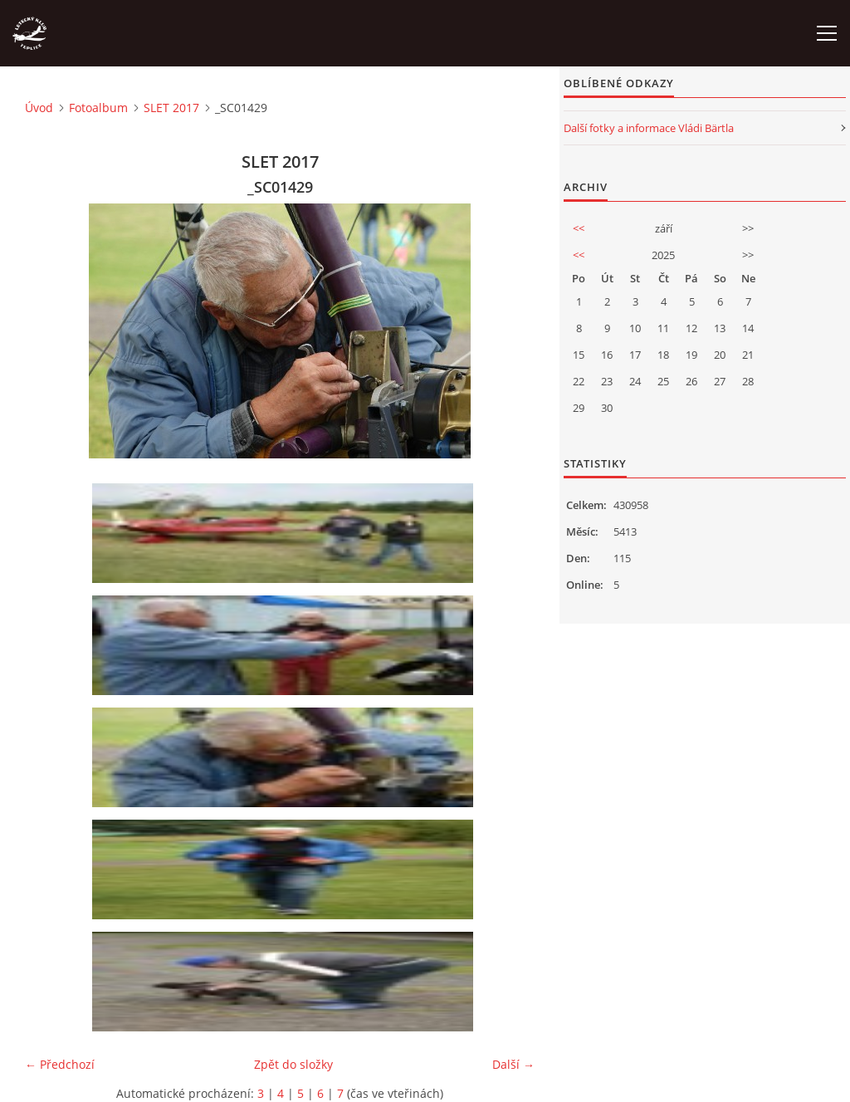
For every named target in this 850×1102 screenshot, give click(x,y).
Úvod (39, 107)
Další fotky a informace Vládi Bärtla (649, 127)
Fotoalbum (98, 107)
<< (578, 228)
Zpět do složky (293, 1064)
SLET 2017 (171, 107)
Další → (513, 1064)
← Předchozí (60, 1064)
